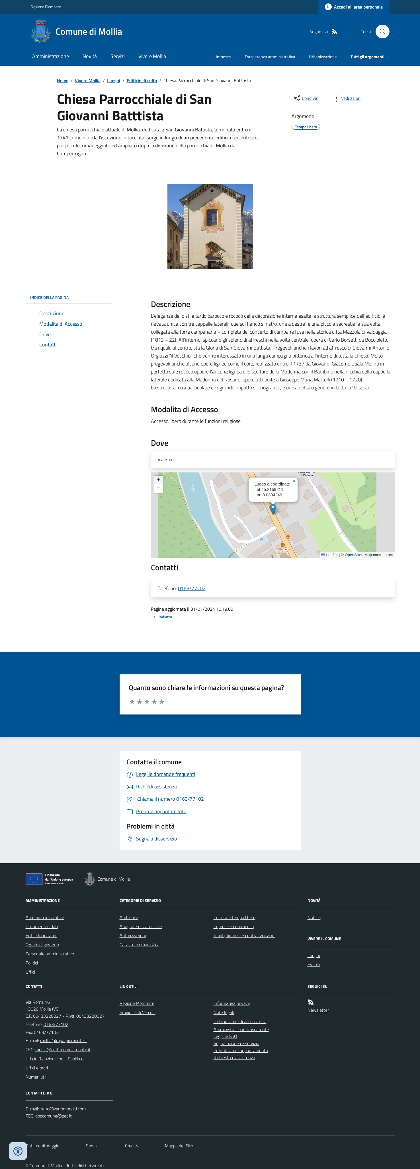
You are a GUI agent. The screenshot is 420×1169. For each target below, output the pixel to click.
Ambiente (129, 917)
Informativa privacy (232, 1003)
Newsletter (318, 1010)
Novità (90, 56)
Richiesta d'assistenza (234, 1057)
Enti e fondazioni (41, 935)
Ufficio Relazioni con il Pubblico (54, 1058)
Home (62, 80)
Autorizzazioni (133, 935)
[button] (272, 509)
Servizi (117, 56)
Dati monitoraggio (42, 1145)
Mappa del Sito (179, 1145)
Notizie (314, 917)
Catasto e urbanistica (139, 944)
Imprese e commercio (234, 926)
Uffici (30, 971)
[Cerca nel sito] (380, 31)
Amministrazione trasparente (241, 1029)
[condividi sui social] (306, 98)
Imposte (223, 56)
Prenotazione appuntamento (241, 1050)
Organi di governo (42, 944)
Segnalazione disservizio (236, 1043)
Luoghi (113, 80)
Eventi (314, 964)
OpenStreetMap (358, 555)
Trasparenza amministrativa (270, 56)
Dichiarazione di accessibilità (240, 1021)
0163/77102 (192, 588)
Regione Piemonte (46, 7)
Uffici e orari (37, 1067)
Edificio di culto (142, 80)
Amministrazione (50, 56)
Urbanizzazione (323, 56)
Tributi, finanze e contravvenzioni (244, 935)
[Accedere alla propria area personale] (354, 7)
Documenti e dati (42, 926)
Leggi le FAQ (225, 1036)
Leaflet (329, 555)
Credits (131, 1145)
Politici (32, 962)
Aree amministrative (45, 917)
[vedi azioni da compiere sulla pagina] (347, 98)
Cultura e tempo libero (234, 917)
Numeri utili (36, 1076)
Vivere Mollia (152, 56)
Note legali (224, 1012)
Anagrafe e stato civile (141, 926)
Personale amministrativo (50, 953)
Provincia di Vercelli (137, 1012)
